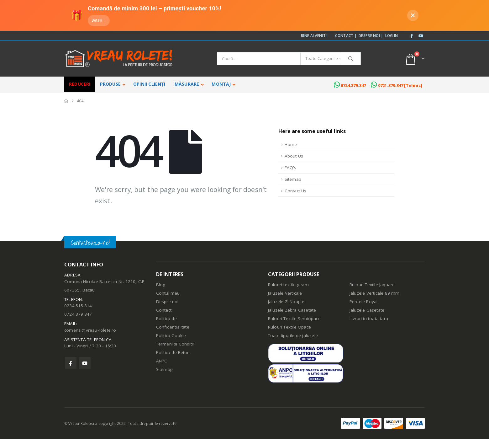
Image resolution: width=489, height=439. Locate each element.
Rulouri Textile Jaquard (372, 284)
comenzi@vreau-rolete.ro (90, 330)
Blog (161, 284)
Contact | (346, 35)
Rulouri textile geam (288, 284)
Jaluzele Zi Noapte (286, 301)
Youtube (85, 363)
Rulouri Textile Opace (289, 327)
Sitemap (293, 179)
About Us (294, 156)
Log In (391, 35)
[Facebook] (412, 36)
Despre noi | (371, 35)
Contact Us (296, 191)
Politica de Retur (172, 352)
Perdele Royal (364, 301)
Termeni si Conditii (175, 344)
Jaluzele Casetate (367, 310)
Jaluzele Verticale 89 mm (375, 293)
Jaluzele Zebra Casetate (292, 310)
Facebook (70, 363)
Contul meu (168, 293)
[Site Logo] (119, 58)
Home (291, 144)
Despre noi (167, 301)
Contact (163, 310)
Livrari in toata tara (369, 318)
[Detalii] (98, 20)
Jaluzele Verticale (285, 293)
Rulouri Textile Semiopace (294, 318)
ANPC (161, 361)
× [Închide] (413, 15)
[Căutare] (350, 58)
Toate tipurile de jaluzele (293, 335)
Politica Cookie (171, 335)
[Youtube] (421, 36)
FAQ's (291, 167)
